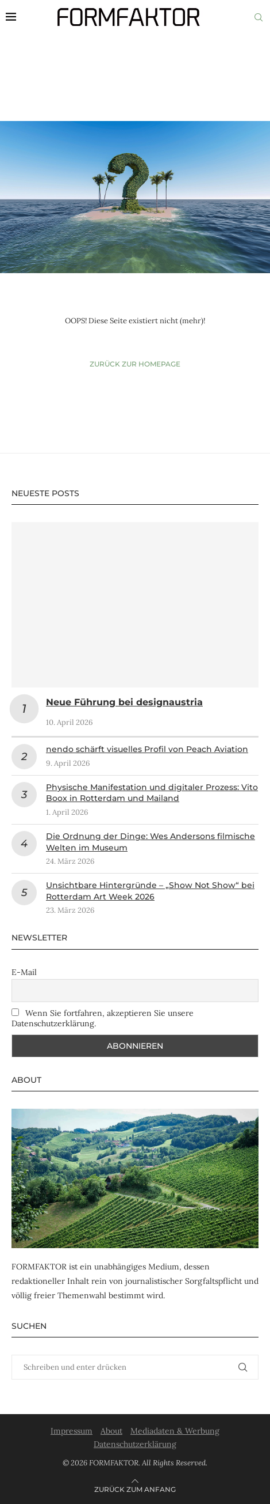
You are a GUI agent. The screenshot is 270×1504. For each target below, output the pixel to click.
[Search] (258, 17)
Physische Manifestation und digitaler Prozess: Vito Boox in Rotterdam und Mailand (152, 793)
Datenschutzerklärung (135, 1444)
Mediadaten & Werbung (174, 1431)
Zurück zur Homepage (135, 364)
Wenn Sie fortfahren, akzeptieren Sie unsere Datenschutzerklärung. (102, 1018)
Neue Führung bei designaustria (124, 702)
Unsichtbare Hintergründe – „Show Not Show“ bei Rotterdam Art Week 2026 (150, 891)
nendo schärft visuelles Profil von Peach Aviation (147, 749)
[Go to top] (135, 1489)
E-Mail (24, 972)
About (111, 1431)
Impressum (71, 1431)
